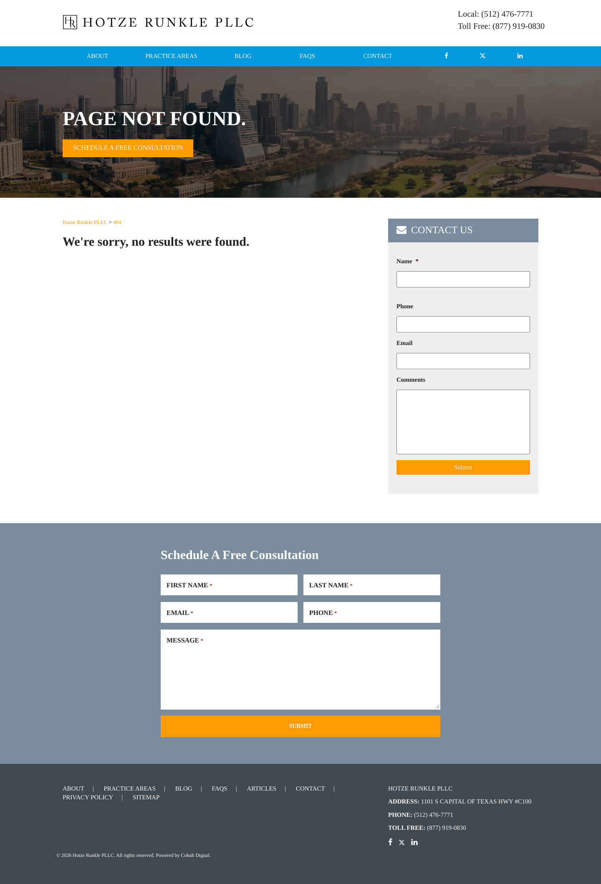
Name (407, 261)
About (98, 56)
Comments (410, 380)
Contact (377, 56)
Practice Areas (171, 56)
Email (404, 343)
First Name (189, 585)
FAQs (307, 56)
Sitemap (146, 797)
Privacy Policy (88, 797)
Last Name (331, 585)
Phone (404, 306)
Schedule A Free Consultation (128, 147)
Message (185, 640)
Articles (261, 789)
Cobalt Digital (195, 855)
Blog (243, 56)
